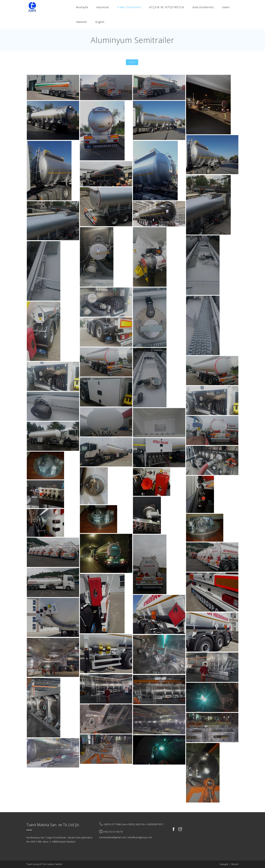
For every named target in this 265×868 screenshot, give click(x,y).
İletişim (235, 864)
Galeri (226, 7)
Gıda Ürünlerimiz (203, 7)
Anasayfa (224, 864)
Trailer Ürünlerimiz (129, 7)
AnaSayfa (82, 7)
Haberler (81, 22)
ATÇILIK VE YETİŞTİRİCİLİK (166, 7)
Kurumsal (102, 7)
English (99, 22)
